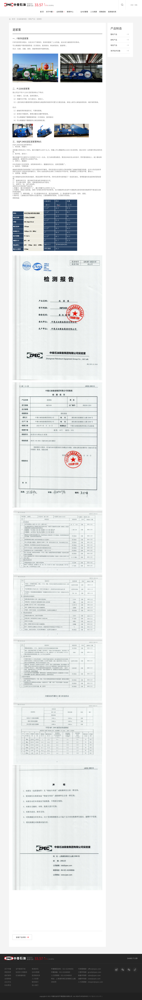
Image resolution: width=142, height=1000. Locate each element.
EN (136, 5)
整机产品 (114, 34)
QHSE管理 (84, 11)
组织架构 (7, 975)
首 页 (42, 11)
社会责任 (7, 985)
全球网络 (7, 978)
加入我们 (35, 985)
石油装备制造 (22, 19)
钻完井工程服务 (21, 972)
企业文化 (7, 982)
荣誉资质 (7, 972)
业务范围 (60, 11)
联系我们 (35, 982)
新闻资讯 (35, 969)
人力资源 (93, 11)
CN (132, 5)
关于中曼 (50, 11)
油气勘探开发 (21, 969)
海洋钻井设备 (115, 51)
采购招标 (102, 11)
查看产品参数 (22, 937)
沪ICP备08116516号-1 (95, 996)
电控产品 (114, 45)
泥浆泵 (39, 19)
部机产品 (31, 19)
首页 (13, 19)
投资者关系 (112, 11)
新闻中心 (70, 11)
